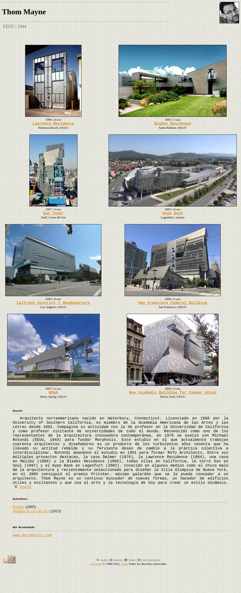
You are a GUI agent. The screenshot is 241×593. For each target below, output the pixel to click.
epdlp (25, 487)
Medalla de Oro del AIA (31, 511)
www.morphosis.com (32, 535)
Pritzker (19, 507)
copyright (96, 564)
